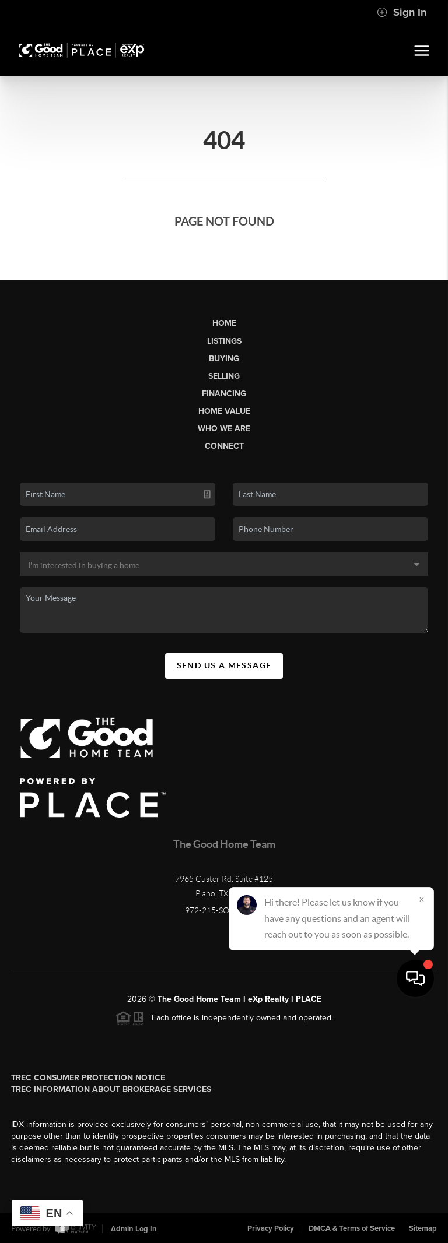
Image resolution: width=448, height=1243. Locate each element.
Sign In (401, 12)
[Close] (421, 1131)
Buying (224, 359)
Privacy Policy (270, 1228)
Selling (224, 376)
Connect (224, 446)
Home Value (224, 411)
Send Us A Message (224, 665)
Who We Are (224, 429)
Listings (224, 341)
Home (224, 323)
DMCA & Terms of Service (352, 1228)
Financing (224, 394)
